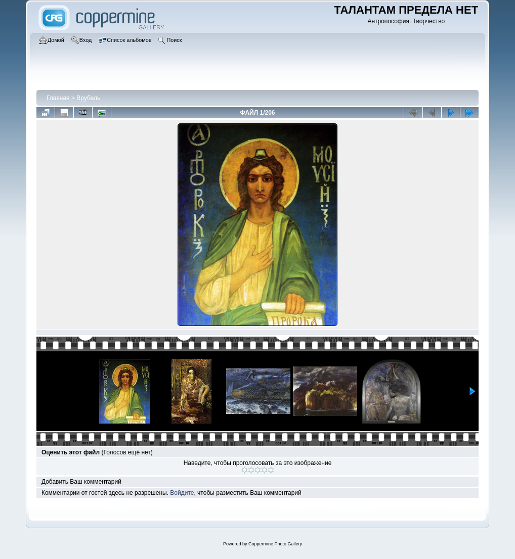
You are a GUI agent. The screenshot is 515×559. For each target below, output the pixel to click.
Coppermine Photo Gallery (275, 543)
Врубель (88, 98)
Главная (58, 98)
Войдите (182, 492)
